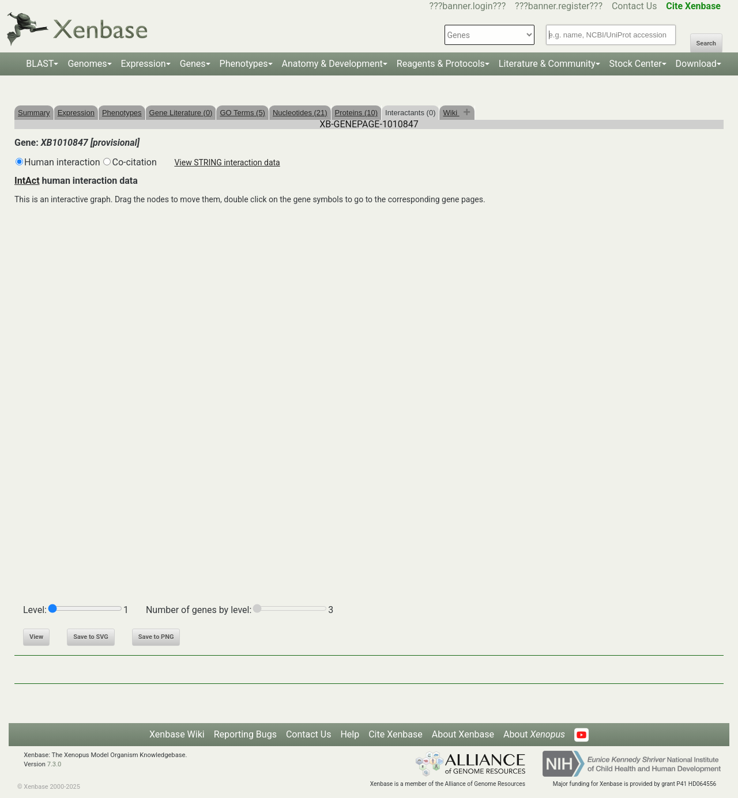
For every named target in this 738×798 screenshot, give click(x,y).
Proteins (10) (356, 112)
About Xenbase (463, 734)
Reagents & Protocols (441, 63)
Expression (143, 63)
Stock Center (635, 63)
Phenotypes (244, 63)
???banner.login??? (468, 6)
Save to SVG (90, 637)
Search (706, 43)
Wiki (451, 112)
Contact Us (634, 6)
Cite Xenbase (395, 734)
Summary (34, 112)
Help (349, 734)
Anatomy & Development (332, 63)
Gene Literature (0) (181, 112)
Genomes (87, 63)
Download (696, 63)
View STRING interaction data (227, 162)
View (36, 637)
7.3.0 (54, 764)
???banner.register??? (559, 6)
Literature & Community (547, 63)
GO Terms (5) (242, 112)
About (534, 734)
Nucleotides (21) (300, 112)
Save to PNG (156, 637)
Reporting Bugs (245, 734)
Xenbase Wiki (177, 734)
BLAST (40, 63)
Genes (193, 63)
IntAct (27, 180)
